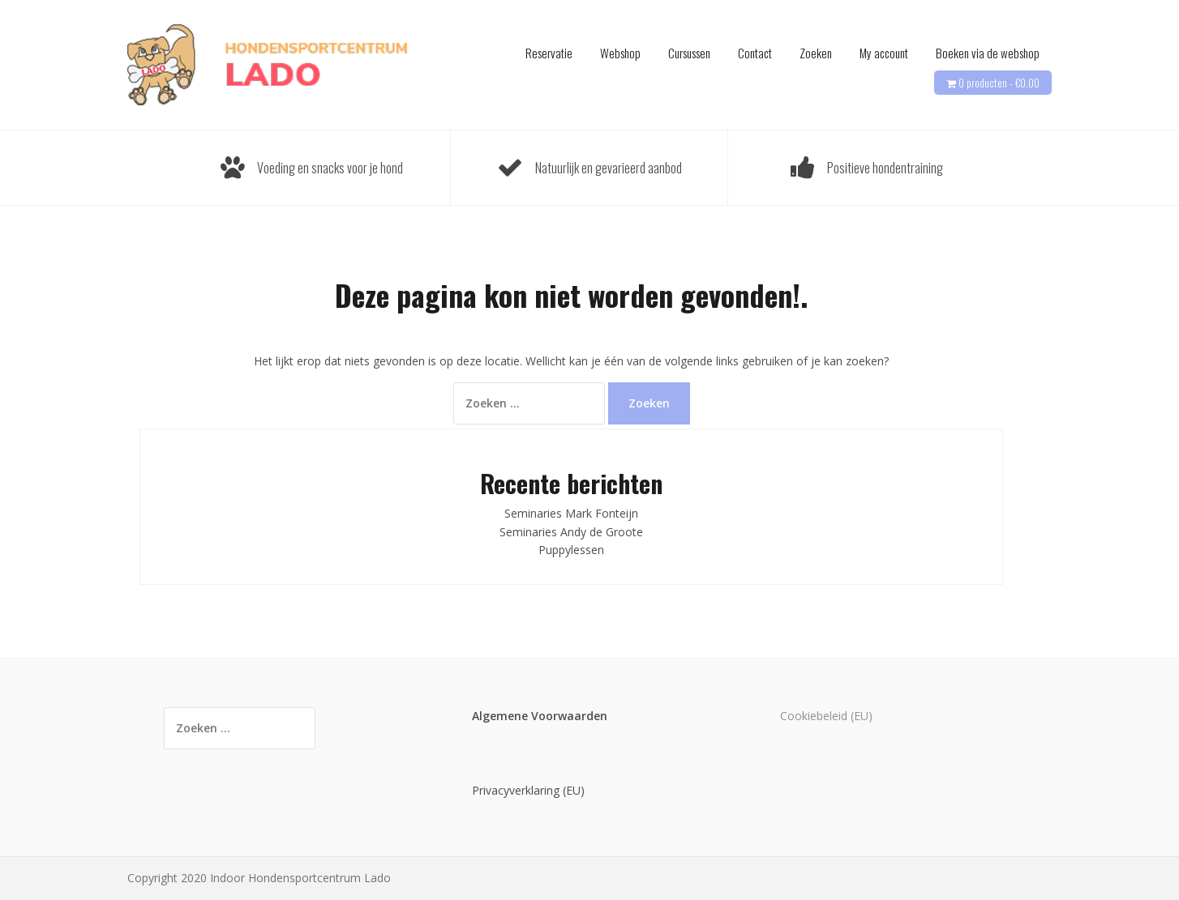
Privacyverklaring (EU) (528, 790)
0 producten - (999, 83)
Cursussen (689, 53)
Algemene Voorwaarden (539, 715)
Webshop (620, 53)
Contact (755, 53)
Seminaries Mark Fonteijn (571, 513)
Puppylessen (571, 549)
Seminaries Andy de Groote (571, 532)
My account (884, 53)
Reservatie (548, 53)
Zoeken (816, 53)
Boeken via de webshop (988, 53)
